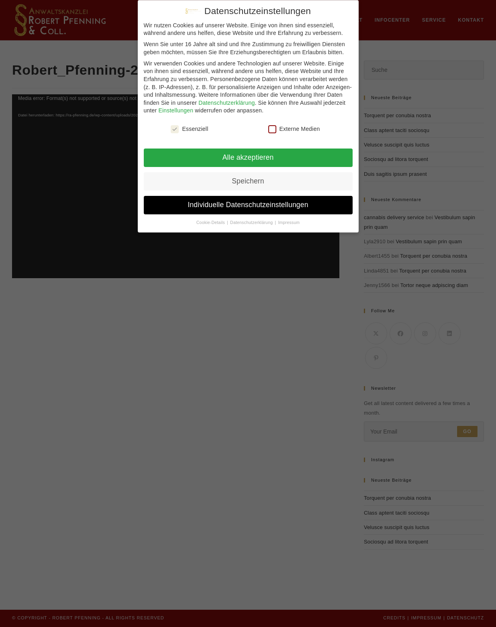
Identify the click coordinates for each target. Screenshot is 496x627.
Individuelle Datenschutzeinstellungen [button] (248, 205)
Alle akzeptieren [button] (248, 157)
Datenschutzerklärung (226, 103)
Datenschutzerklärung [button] (252, 222)
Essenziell (189, 129)
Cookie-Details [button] (211, 222)
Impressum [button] (289, 222)
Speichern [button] (248, 181)
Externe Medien (294, 129)
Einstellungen (176, 110)
